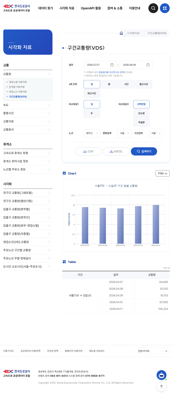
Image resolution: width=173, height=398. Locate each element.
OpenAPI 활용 (91, 8)
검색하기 (144, 152)
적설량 (141, 122)
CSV (88, 152)
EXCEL (116, 152)
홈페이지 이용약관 (73, 351)
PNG (162, 173)
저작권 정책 (52, 351)
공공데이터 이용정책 (30, 351)
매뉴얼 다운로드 (97, 351)
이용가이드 (8, 351)
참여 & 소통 (114, 8)
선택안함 (141, 104)
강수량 (141, 113)
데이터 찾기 (45, 8)
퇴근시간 (92, 93)
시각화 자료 (67, 8)
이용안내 (134, 8)
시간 (126, 84)
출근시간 (144, 84)
